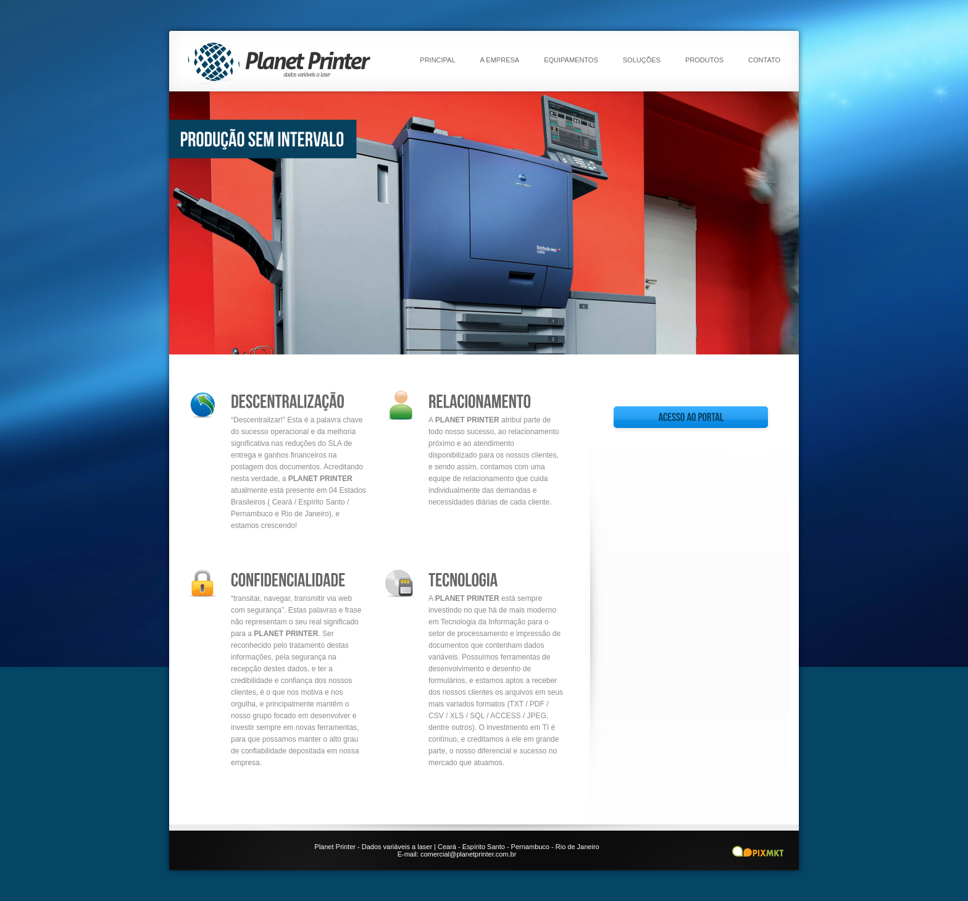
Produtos (704, 60)
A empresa (500, 60)
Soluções (642, 60)
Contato (764, 60)
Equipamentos (571, 60)
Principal (437, 60)
